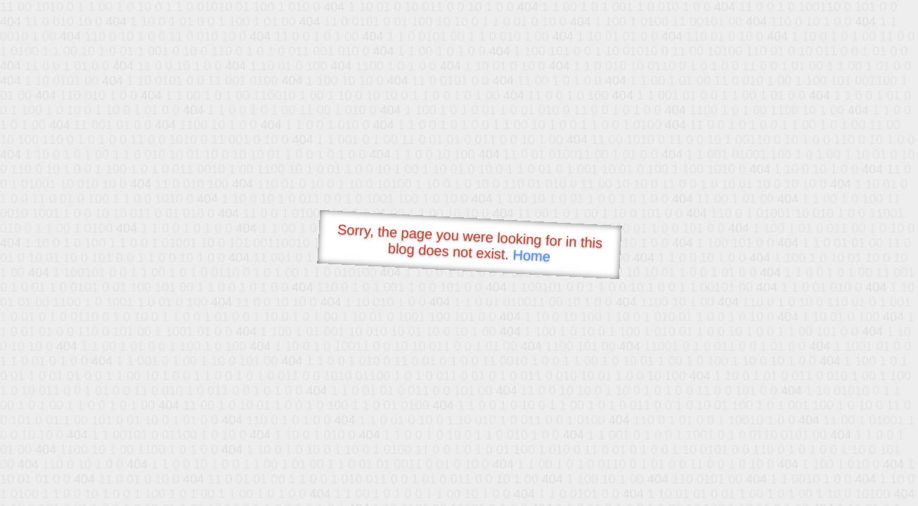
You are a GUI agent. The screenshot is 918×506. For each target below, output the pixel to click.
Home (531, 255)
